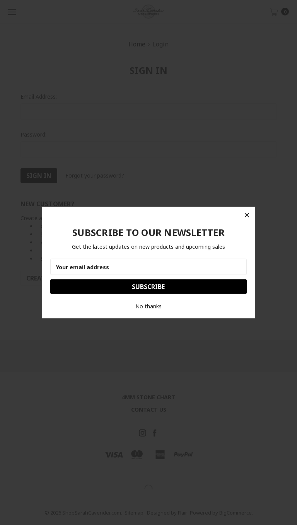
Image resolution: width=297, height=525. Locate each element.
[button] (247, 215)
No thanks (148, 306)
